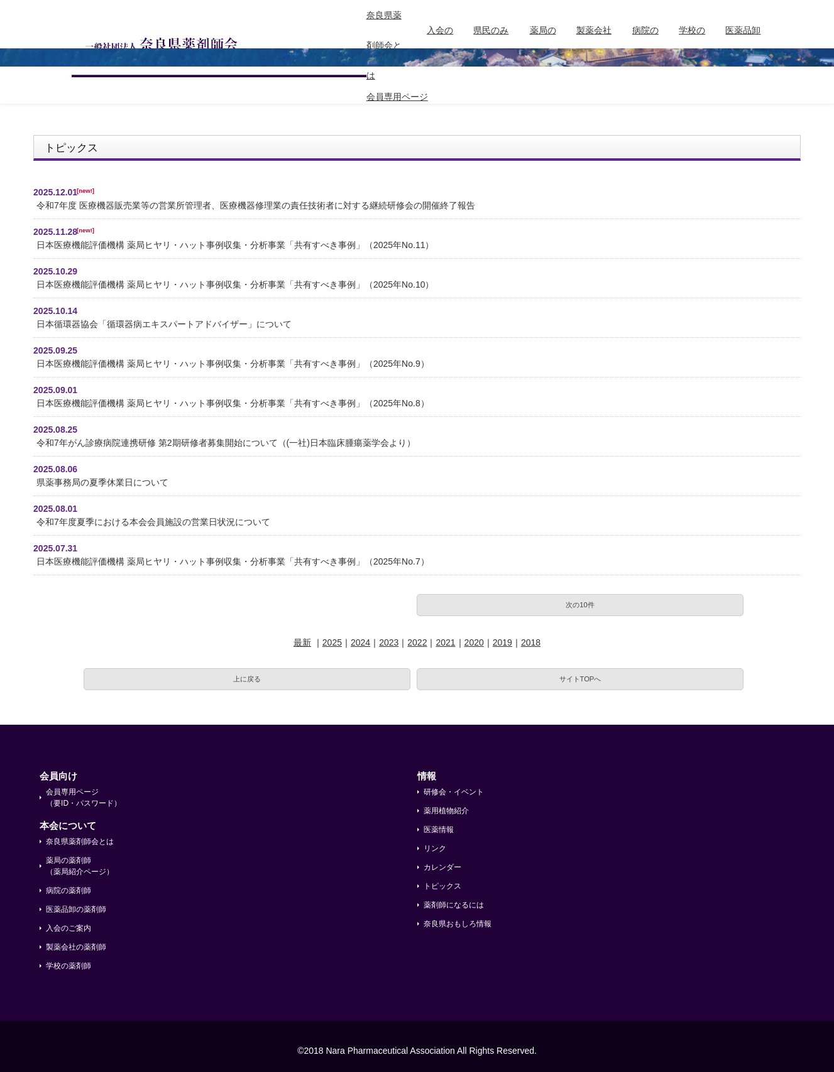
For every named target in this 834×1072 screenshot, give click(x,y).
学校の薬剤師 (692, 45)
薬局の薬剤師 (543, 45)
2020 (474, 642)
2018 (530, 642)
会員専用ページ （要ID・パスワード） (83, 798)
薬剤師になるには (454, 905)
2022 (417, 642)
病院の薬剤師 (645, 45)
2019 (502, 642)
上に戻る (247, 679)
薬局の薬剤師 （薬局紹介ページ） (80, 866)
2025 (332, 642)
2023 (388, 642)
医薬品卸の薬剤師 (742, 45)
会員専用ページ (397, 97)
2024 (360, 642)
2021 (445, 642)
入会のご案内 (440, 45)
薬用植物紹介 (446, 810)
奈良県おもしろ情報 (457, 923)
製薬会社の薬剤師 (594, 45)
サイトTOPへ (580, 679)
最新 (302, 642)
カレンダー (442, 867)
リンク (435, 848)
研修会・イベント (454, 792)
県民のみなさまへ (490, 45)
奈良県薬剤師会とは (384, 45)
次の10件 (580, 605)
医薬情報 (439, 829)
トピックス (442, 886)
